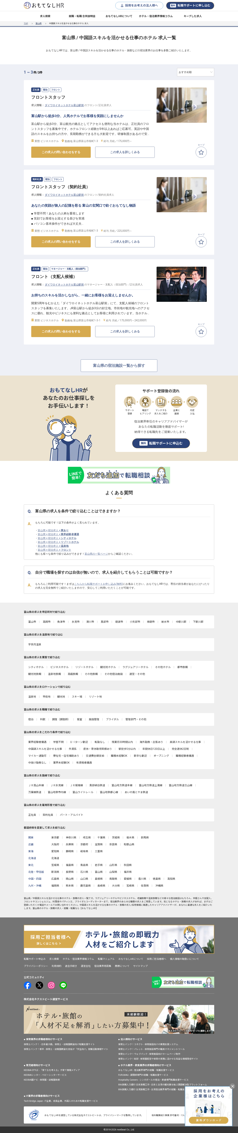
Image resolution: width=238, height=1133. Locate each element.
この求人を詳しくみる (125, 152)
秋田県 (128, 865)
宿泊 (30, 719)
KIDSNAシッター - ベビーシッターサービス (45, 1075)
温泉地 (32, 696)
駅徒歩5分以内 (127, 748)
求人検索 (45, 16)
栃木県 (130, 837)
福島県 (70, 865)
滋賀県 (99, 844)
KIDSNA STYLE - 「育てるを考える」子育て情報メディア (52, 1070)
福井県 (128, 871)
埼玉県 (87, 837)
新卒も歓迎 (140, 755)
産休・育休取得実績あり (97, 748)
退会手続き (71, 966)
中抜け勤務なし (37, 762)
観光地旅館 (34, 674)
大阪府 (55, 844)
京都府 (84, 844)
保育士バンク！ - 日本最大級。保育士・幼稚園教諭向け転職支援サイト (59, 1044)
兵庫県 (70, 844)
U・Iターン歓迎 (79, 742)
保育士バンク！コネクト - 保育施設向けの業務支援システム (148, 1044)
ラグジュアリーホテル (135, 667)
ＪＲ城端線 (76, 785)
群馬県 (145, 837)
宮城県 (55, 865)
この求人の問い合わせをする (61, 152)
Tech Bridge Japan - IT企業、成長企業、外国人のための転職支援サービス (61, 1101)
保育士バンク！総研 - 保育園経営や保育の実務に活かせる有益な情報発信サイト (158, 1059)
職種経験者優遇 (185, 755)
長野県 (70, 871)
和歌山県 (129, 844)
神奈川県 (71, 837)
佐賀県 (145, 885)
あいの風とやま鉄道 (136, 792)
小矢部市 (135, 621)
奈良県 (113, 844)
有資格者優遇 (84, 762)
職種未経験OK (119, 755)
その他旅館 (91, 674)
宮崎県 (130, 885)
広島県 (55, 878)
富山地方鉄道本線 (122, 785)
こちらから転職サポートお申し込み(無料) (98, 583)
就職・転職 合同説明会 (82, 16)
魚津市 (61, 621)
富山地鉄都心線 (109, 792)
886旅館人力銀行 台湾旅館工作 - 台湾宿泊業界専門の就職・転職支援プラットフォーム (161, 1089)
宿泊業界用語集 (102, 966)
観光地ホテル (108, 667)
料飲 (42, 719)
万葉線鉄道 (34, 792)
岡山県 (70, 878)
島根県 (99, 878)
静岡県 (70, 851)
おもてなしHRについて (119, 16)
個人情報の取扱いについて (184, 959)
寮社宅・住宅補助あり (66, 755)
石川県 (84, 871)
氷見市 (76, 621)
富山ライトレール (83, 792)
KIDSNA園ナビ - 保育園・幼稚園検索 (42, 1080)
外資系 (73, 748)
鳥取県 (113, 878)
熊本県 (70, 885)
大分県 (116, 885)
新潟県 (55, 871)
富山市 (32, 621)
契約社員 (48, 814)
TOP (26, 23)
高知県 (171, 878)
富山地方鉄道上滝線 (150, 785)
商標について (122, 966)
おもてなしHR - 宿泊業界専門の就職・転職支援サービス (146, 1070)
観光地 (61, 696)
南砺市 (151, 621)
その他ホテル (163, 667)
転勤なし (100, 742)
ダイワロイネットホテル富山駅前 (64, 105)
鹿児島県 (85, 885)
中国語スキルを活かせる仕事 (45, 748)
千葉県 (101, 837)
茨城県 (116, 837)
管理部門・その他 (136, 719)
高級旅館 (73, 674)
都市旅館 (182, 667)
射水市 (165, 621)
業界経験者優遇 (37, 742)
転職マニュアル (106, 959)
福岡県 (55, 885)
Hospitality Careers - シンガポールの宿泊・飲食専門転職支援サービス (153, 1080)
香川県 (142, 878)
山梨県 (113, 871)
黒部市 (105, 621)
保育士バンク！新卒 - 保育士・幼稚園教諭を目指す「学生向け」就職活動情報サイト (66, 1049)
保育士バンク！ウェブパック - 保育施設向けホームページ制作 (149, 1054)
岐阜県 (84, 851)
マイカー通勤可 (37, 755)
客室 (79, 719)
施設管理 (94, 719)
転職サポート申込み (35, 959)
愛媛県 (128, 878)
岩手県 (99, 865)
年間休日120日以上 (153, 748)
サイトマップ (140, 966)
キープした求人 (193, 16)
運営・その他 (137, 674)
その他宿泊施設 (113, 674)
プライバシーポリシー (36, 966)
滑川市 (90, 621)
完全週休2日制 (180, 748)
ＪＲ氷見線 (56, 785)
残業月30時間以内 (122, 742)
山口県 (84, 878)
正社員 (32, 814)
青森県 (84, 865)
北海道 (55, 858)
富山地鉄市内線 (57, 792)
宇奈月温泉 (34, 644)
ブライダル (112, 719)
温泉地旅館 (54, 674)
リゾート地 (95, 696)
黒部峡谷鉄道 (97, 785)
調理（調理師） (61, 719)
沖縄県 (159, 885)
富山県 (39, 23)
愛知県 (55, 851)
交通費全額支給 (95, 755)
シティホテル (36, 667)
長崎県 (101, 885)
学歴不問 (58, 742)
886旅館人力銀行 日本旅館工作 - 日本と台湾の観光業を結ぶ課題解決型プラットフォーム (162, 1084)
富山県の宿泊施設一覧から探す (119, 365)
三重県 (99, 851)
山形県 (113, 865)
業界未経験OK (61, 762)
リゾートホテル (84, 667)
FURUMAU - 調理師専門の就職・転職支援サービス (143, 1075)
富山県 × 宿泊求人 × (53, 530)
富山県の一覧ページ (96, 553)
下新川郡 (198, 621)
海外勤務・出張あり (151, 742)
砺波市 (119, 621)
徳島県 (157, 878)
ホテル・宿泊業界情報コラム (156, 16)
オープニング (161, 755)
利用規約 (56, 966)
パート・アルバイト (71, 814)
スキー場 (77, 696)
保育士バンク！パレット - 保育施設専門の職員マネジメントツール (151, 1049)
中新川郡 (181, 621)
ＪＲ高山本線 (36, 785)
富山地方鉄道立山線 (180, 785)
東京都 (55, 837)
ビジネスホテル (59, 667)
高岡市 (47, 621)
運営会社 (86, 966)
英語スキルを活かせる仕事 (185, 742)
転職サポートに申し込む (190, 5)
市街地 (47, 696)
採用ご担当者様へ (156, 959)
